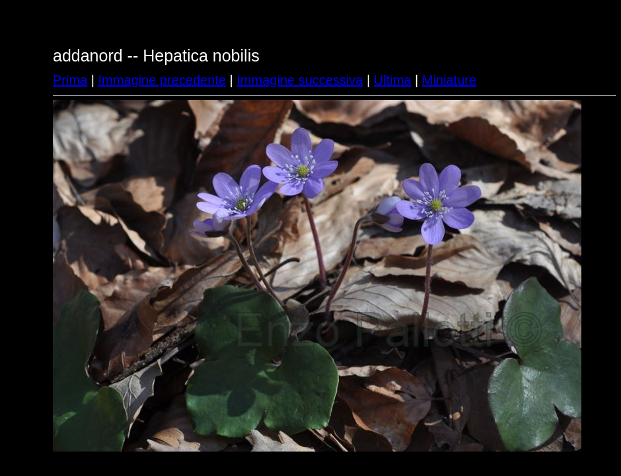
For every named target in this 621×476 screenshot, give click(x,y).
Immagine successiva (300, 80)
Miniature (449, 80)
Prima (70, 80)
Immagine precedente (162, 80)
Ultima (393, 80)
